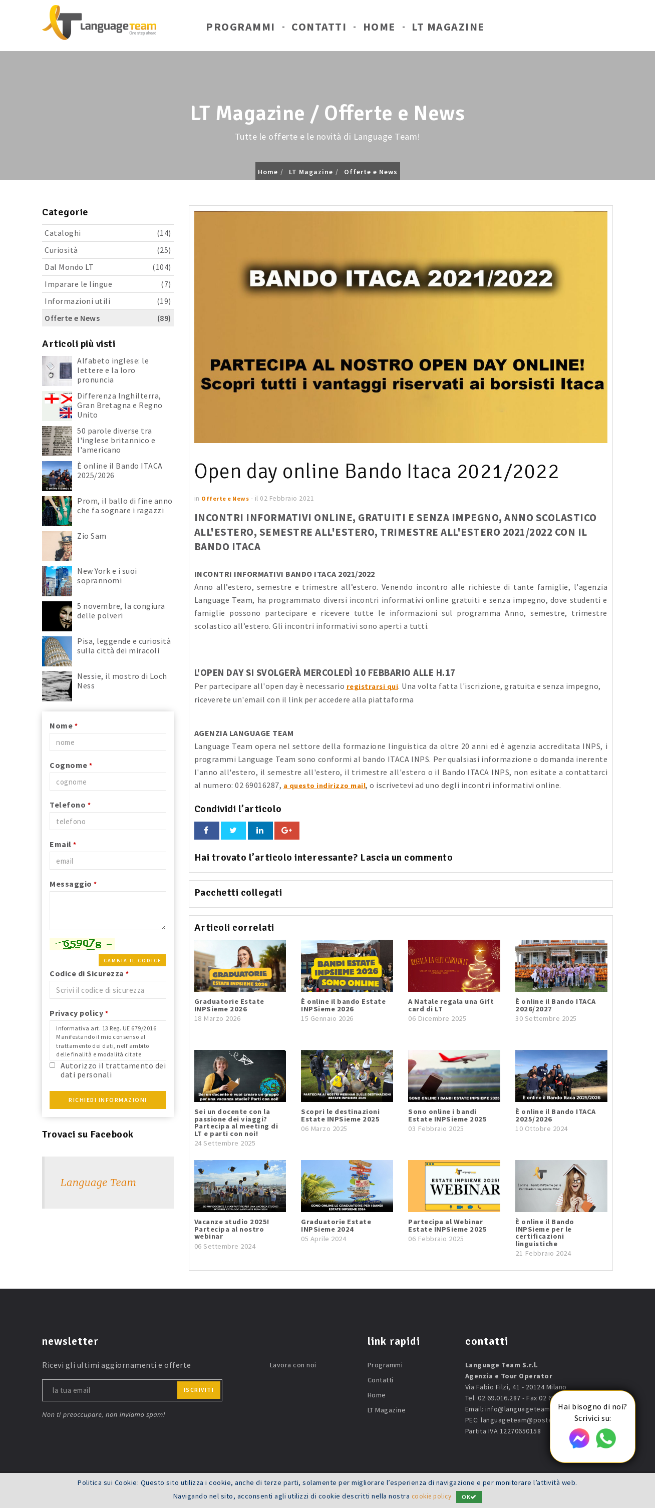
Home (379, 29)
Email (63, 844)
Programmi (240, 29)
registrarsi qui (374, 686)
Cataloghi (108, 233)
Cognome (71, 765)
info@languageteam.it (520, 1408)
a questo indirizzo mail (327, 785)
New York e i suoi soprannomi (107, 575)
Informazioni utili (108, 301)
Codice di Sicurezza (89, 973)
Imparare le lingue (108, 284)
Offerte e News (371, 171)
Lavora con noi (293, 1364)
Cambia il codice (132, 960)
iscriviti (199, 1389)
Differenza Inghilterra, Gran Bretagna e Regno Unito (120, 405)
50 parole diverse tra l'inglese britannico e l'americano (116, 440)
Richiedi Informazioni (108, 1099)
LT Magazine (448, 29)
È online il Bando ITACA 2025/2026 (120, 470)
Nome (64, 725)
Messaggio (73, 884)
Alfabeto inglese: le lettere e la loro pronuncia (113, 370)
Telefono (70, 805)
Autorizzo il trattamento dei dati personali (113, 1069)
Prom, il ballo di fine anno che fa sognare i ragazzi (125, 505)
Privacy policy (79, 1013)
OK (471, 1496)
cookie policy (431, 1496)
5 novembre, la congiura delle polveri (121, 610)
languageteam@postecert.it (526, 1419)
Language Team (98, 1182)
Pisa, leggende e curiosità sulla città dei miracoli (124, 645)
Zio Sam (92, 536)
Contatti (319, 29)
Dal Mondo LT (108, 267)
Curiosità (108, 250)
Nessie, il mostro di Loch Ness (122, 680)
